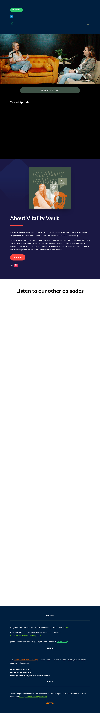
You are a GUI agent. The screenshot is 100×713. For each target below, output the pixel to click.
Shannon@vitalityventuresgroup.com (25, 635)
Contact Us (16, 10)
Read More (17, 257)
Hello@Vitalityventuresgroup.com (33, 697)
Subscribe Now (50, 90)
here (68, 627)
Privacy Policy (62, 642)
